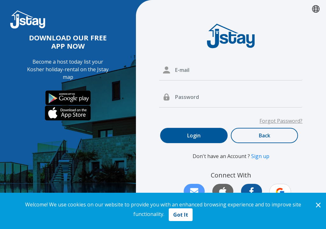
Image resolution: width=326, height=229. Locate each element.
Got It (180, 214)
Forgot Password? (280, 120)
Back (264, 135)
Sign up (260, 156)
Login (194, 135)
